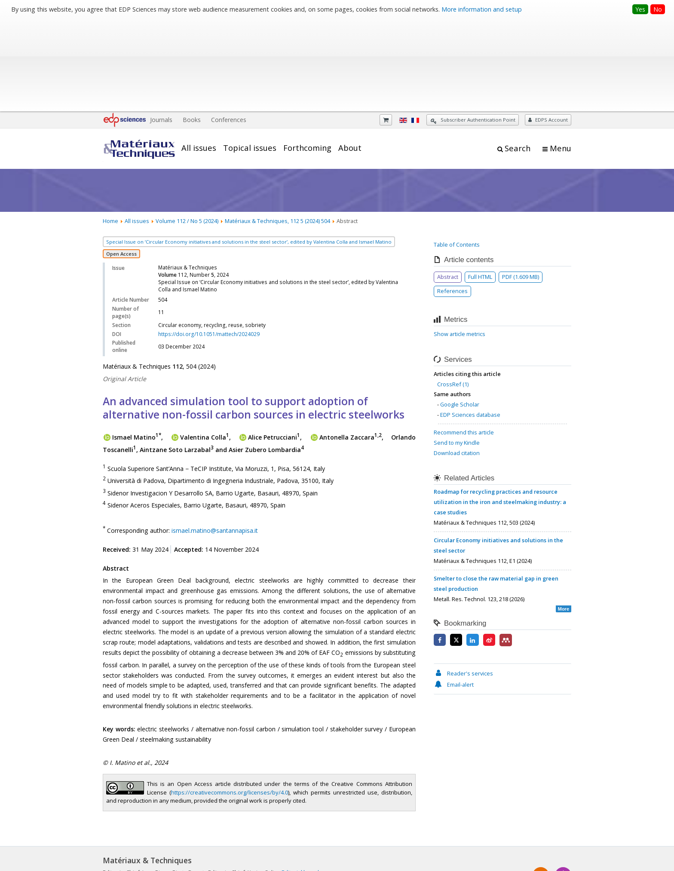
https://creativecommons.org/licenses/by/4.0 (229, 700)
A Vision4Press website (545, 859)
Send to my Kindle (457, 350)
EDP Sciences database (470, 322)
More (563, 516)
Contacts (519, 834)
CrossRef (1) (453, 292)
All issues (198, 55)
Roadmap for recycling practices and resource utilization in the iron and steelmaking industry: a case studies (500, 409)
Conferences (228, 27)
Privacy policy (423, 834)
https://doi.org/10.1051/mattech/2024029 (209, 241)
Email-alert (454, 592)
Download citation (457, 360)
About (350, 55)
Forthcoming (307, 55)
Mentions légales (474, 834)
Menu (560, 56)
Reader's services (463, 581)
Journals (161, 27)
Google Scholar (459, 312)
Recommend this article (464, 340)
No (657, 9)
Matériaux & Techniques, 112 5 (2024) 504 (277, 128)
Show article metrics (459, 242)
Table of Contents (457, 152)
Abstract (447, 184)
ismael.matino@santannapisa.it (215, 438)
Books (192, 27)
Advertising (556, 834)
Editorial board (300, 780)
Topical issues (249, 55)
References (452, 198)
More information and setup (481, 9)
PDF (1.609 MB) (520, 184)
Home (110, 128)
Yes (640, 9)
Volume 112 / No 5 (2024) (187, 128)
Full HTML (480, 184)
